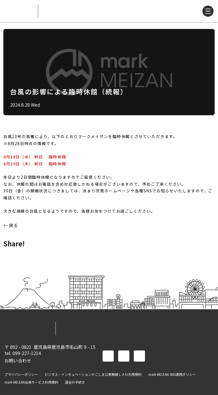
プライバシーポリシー (21, 374)
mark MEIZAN (18, 11)
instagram (139, 356)
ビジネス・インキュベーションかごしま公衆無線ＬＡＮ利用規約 (93, 374)
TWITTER (24, 255)
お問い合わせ (17, 360)
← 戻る (10, 225)
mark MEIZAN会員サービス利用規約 (31, 382)
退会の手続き (75, 382)
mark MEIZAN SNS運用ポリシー (172, 374)
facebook (108, 356)
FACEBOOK (10, 255)
